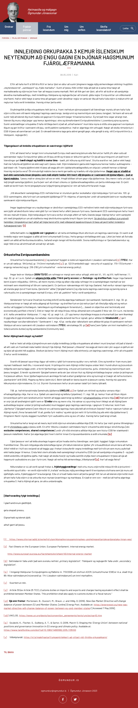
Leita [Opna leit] (125, 28)
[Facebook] (63, 699)
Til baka (9, 652)
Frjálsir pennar (19, 38)
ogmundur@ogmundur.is (53, 690)
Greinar (33, 38)
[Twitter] (75, 699)
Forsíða (5, 38)
